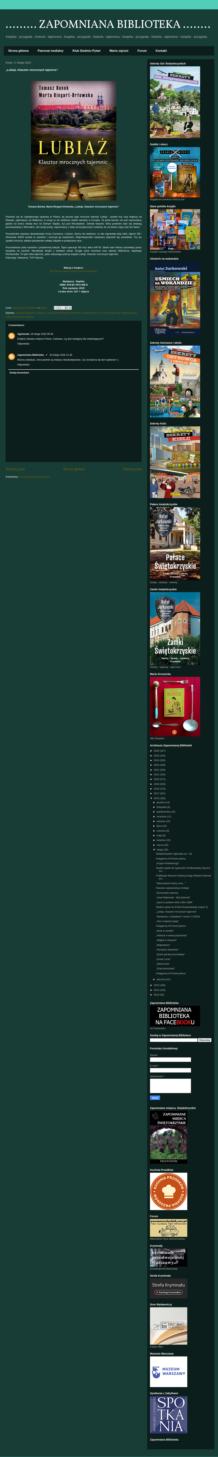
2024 (157, 760)
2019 (157, 784)
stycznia (161, 979)
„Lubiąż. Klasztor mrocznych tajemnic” (176, 911)
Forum (142, 50)
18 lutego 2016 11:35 (60, 354)
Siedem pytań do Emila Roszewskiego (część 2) (182, 907)
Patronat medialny (51, 50)
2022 (157, 769)
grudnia (161, 802)
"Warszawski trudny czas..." (171, 883)
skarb (133, 312)
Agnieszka (23, 334)
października (164, 811)
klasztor (19, 312)
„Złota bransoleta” (165, 968)
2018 (157, 788)
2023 (157, 765)
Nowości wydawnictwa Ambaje (172, 888)
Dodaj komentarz (19, 372)
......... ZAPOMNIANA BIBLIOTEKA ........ (108, 25)
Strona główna (18, 50)
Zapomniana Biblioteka (30, 354)
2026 (157, 750)
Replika (125, 312)
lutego (160, 849)
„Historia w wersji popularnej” (171, 935)
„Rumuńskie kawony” (167, 892)
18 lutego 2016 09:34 (41, 334)
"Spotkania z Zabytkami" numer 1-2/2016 (178, 916)
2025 (157, 755)
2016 (157, 798)
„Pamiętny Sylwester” (167, 949)
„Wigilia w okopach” (166, 940)
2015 (157, 985)
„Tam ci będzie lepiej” (167, 921)
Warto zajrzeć (119, 50)
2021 (157, 774)
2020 (157, 779)
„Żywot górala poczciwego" (170, 954)
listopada (162, 807)
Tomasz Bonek (26, 316)
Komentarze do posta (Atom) (34, 476)
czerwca (161, 830)
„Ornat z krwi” (163, 959)
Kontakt (161, 50)
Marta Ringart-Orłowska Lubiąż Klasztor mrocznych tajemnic (87, 312)
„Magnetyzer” (163, 945)
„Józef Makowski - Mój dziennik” (173, 897)
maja (160, 835)
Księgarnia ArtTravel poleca (171, 858)
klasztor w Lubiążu (35, 312)
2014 (157, 990)
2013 (157, 994)
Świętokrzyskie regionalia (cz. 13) (174, 853)
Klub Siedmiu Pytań (86, 50)
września (162, 816)
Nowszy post (15, 469)
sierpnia (161, 821)
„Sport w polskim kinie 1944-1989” (174, 902)
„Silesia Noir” (163, 963)
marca (160, 845)
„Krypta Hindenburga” (167, 863)
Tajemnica (11, 316)
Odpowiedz (23, 343)
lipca (159, 825)
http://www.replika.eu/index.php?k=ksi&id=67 (74, 271)
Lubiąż (49, 312)
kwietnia (161, 840)
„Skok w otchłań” (165, 930)
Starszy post (132, 469)
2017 (157, 793)
